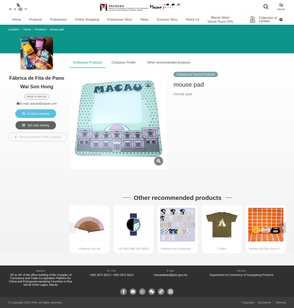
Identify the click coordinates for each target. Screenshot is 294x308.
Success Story (167, 19)
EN (20, 9)
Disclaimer (264, 302)
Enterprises (58, 19)
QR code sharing (35, 125)
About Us (192, 19)
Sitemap (280, 302)
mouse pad (57, 29)
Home (16, 19)
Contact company (35, 113)
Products (35, 19)
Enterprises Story (119, 19)
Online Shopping (87, 19)
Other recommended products (168, 62)
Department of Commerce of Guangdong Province (241, 275)
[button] (283, 228)
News (144, 19)
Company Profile (123, 62)
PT (25, 9)
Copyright (248, 302)
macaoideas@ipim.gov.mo (170, 275)
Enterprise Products (87, 62)
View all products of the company (37, 137)
